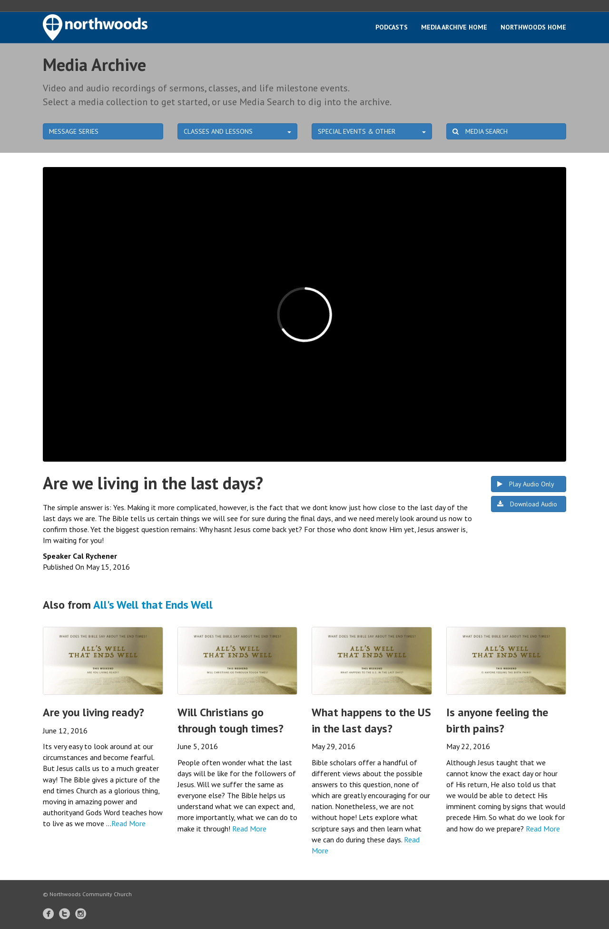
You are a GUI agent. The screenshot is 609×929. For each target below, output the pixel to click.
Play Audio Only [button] (525, 484)
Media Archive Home (454, 27)
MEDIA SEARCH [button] (480, 131)
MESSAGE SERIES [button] (73, 131)
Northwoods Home (533, 27)
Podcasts (391, 27)
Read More (128, 823)
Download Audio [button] (527, 504)
